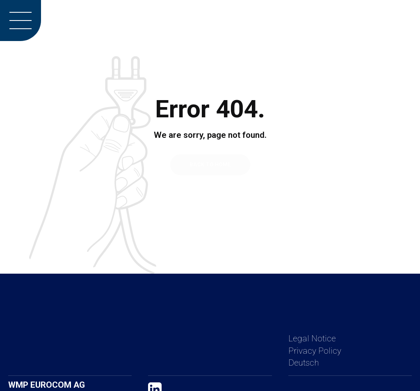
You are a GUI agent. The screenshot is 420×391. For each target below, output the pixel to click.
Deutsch (303, 363)
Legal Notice (312, 338)
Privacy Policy (314, 351)
